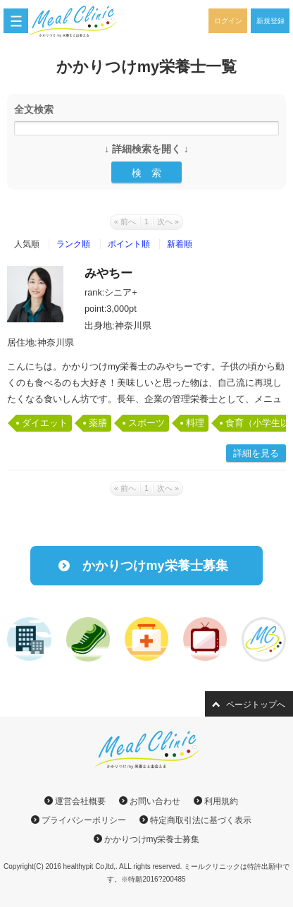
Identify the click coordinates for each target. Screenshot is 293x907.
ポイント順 (129, 244)
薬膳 (98, 423)
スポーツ (146, 423)
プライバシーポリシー (84, 820)
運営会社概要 (80, 801)
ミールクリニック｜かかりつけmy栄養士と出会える (80, 21)
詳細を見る (256, 453)
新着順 (179, 244)
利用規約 (221, 801)
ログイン (228, 21)
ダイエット (45, 423)
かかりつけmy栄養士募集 (154, 566)
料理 (195, 423)
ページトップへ (255, 705)
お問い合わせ (155, 801)
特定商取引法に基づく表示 (200, 820)
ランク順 (73, 244)
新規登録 (270, 21)
